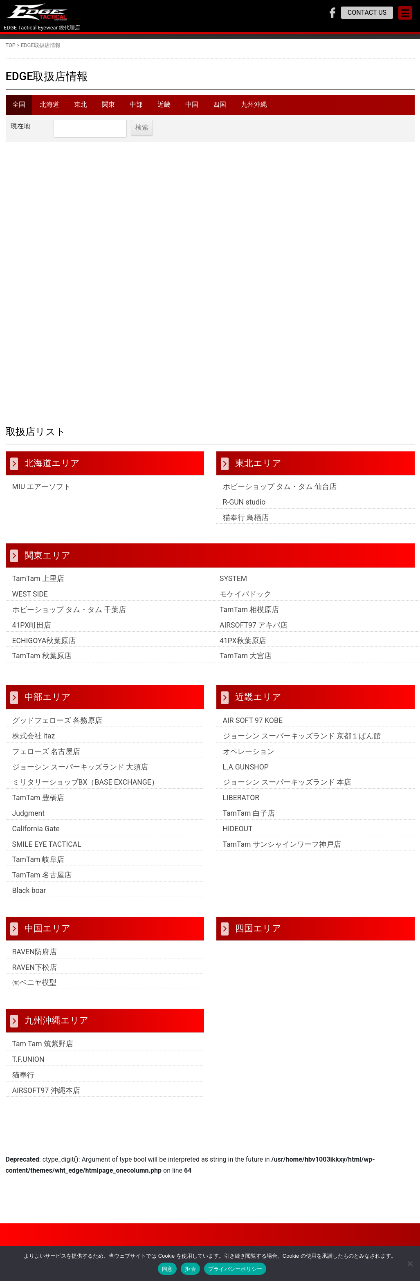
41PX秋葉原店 (243, 646)
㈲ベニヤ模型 (34, 988)
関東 (108, 107)
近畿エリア (258, 702)
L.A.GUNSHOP (246, 772)
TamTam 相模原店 (249, 615)
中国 (191, 107)
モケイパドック (245, 599)
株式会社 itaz (33, 741)
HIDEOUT (238, 834)
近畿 (164, 107)
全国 (18, 107)
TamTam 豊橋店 (38, 803)
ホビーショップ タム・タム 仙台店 (280, 492)
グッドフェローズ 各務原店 (57, 726)
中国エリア (48, 933)
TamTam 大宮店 (246, 661)
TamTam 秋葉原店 (42, 661)
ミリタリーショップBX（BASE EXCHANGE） (85, 788)
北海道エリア (52, 468)
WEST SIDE (30, 599)
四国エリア (258, 933)
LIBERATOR (241, 803)
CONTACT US (367, 12)
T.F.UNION (28, 1065)
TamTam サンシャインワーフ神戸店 (282, 850)
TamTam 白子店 (249, 818)
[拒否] (410, 1263)
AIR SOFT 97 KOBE (253, 726)
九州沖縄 (254, 107)
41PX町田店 (32, 630)
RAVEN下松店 (34, 973)
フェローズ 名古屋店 (46, 757)
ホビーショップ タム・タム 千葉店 (69, 615)
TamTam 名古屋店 (42, 880)
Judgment (28, 818)
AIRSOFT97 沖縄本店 (46, 1096)
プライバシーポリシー (235, 1269)
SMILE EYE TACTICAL (46, 850)
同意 (167, 1269)
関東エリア (48, 560)
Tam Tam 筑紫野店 (42, 1049)
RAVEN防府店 (34, 957)
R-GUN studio (244, 507)
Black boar (29, 896)
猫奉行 (23, 1080)
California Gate (36, 834)
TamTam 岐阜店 (38, 865)
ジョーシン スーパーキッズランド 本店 (287, 788)
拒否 (190, 1269)
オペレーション (248, 757)
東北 (80, 107)
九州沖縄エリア (57, 1025)
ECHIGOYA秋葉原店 (44, 646)
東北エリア (258, 468)
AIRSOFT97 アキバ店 (253, 630)
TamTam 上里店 (38, 584)
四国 (219, 107)
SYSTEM (233, 584)
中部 (136, 107)
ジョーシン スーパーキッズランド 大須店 (80, 772)
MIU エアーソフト (41, 492)
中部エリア (48, 702)
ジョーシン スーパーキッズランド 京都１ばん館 (302, 741)
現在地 (20, 131)
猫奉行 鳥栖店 (246, 523)
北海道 (49, 107)
